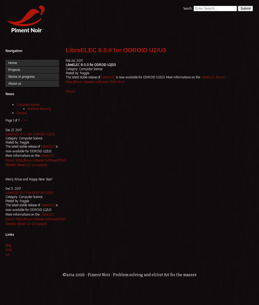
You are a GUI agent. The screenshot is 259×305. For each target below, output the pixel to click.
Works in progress (21, 77)
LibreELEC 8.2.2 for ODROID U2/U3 (29, 134)
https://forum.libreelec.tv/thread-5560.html (95, 82)
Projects (14, 70)
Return (70, 91)
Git (7, 254)
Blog (8, 245)
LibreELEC (48, 146)
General (21, 113)
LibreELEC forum (212, 77)
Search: (188, 8)
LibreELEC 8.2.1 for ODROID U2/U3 (29, 193)
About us (14, 84)
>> (25, 120)
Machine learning (39, 109)
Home (24, 20)
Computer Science (28, 105)
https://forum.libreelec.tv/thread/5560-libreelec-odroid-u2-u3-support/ (36, 162)
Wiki (8, 250)
